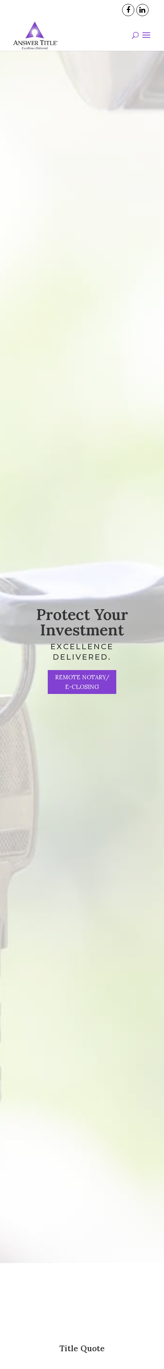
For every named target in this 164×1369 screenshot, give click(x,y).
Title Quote (82, 1348)
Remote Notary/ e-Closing (82, 682)
